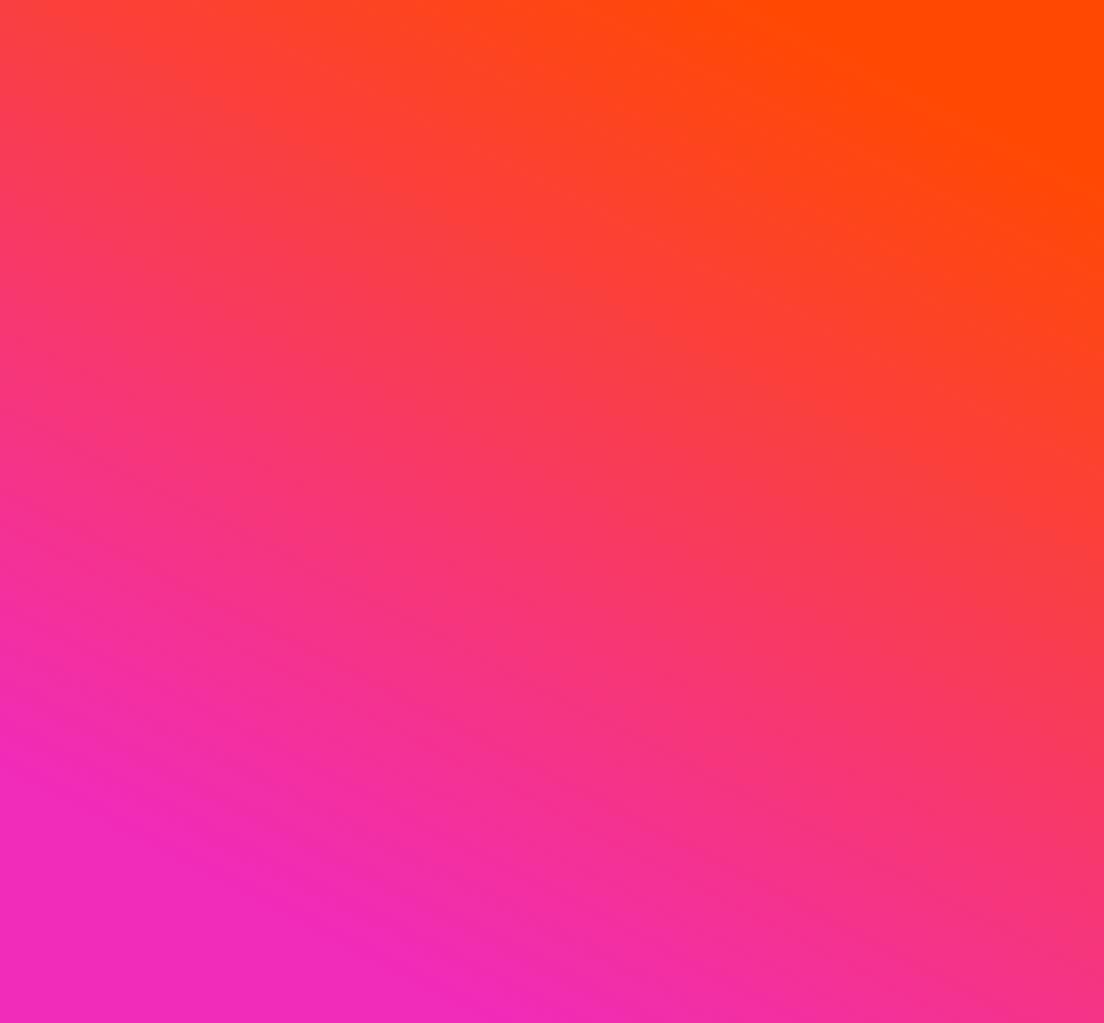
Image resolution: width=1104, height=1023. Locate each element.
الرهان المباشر (477, 386)
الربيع (777, 455)
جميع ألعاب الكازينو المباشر (627, 634)
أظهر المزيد (412, 845)
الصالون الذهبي (627, 386)
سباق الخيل (476, 420)
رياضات (476, 352)
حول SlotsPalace (926, 352)
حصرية (777, 489)
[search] (627, 52)
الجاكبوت (777, 661)
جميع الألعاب (777, 764)
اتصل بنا (927, 455)
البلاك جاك (627, 455)
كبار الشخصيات (327, 558)
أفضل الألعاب (777, 352)
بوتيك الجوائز (327, 523)
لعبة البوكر (627, 558)
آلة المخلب (327, 592)
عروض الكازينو (327, 352)
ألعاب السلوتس (777, 627)
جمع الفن (327, 489)
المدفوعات (927, 505)
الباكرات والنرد (626, 523)
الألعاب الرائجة (777, 420)
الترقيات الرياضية (327, 386)
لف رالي (327, 420)
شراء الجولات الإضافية (776, 523)
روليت (627, 420)
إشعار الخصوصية (177, 352)
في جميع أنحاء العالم (627, 592)
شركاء (927, 547)
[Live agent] (66, 934)
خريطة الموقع (926, 420)
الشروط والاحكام (177, 546)
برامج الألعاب (626, 489)
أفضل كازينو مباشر (626, 352)
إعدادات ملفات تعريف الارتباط (765, 934)
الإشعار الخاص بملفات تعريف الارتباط (177, 394)
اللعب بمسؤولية (177, 436)
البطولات (327, 455)
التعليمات (927, 386)
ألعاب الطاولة (777, 695)
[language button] (633, 239)
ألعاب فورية (776, 730)
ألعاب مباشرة (777, 592)
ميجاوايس (777, 558)
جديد (776, 386)
